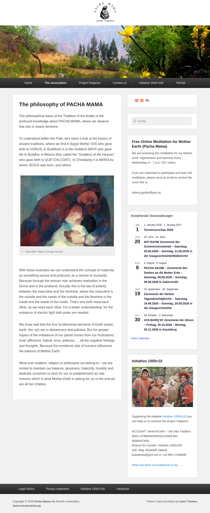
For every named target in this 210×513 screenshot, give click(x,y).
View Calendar (140, 338)
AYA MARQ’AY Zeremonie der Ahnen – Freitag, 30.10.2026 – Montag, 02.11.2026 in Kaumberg (169, 324)
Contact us (120, 82)
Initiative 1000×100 (151, 82)
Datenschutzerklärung (27, 505)
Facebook (122, 488)
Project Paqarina (89, 82)
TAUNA (180, 82)
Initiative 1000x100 (174, 416)
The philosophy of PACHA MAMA (61, 104)
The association (55, 82)
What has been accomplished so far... (156, 465)
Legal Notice (26, 488)
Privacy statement (57, 488)
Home (28, 82)
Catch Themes (188, 501)
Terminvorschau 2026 (158, 229)
